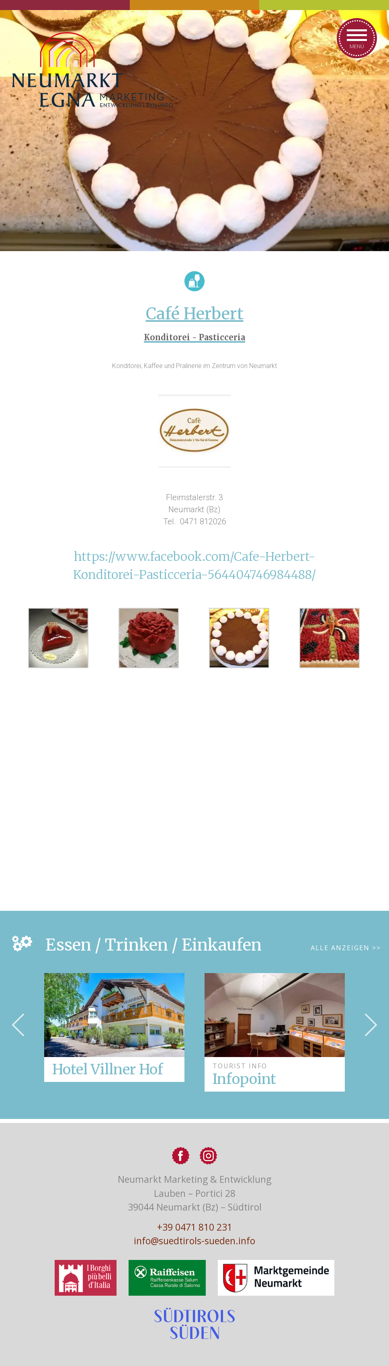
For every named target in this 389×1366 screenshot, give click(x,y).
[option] (274, 1032)
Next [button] (371, 1025)
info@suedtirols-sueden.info (194, 1240)
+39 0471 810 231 (194, 1227)
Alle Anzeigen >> (346, 947)
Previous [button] (18, 1025)
